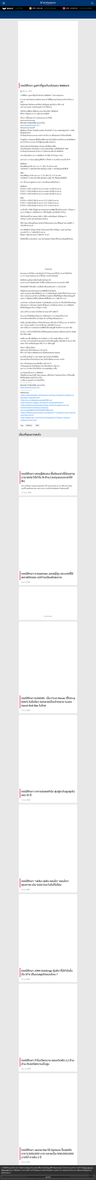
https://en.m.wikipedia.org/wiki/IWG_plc (36, 400)
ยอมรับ (48, 1177)
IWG (37, 425)
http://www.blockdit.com (30, 125)
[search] (92, 3)
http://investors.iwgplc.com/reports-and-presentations (42, 403)
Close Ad (48, 269)
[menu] (4, 3)
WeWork (29, 425)
